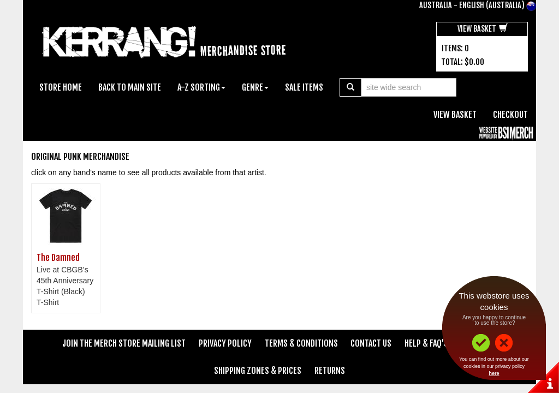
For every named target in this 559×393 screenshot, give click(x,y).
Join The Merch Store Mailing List (124, 343)
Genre (255, 87)
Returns (329, 370)
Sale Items (304, 87)
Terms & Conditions (301, 343)
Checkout (510, 114)
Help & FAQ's (426, 343)
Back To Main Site (129, 87)
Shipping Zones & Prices (257, 370)
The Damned (58, 257)
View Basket (482, 28)
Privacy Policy (225, 343)
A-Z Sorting (201, 87)
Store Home (60, 87)
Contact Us (370, 343)
